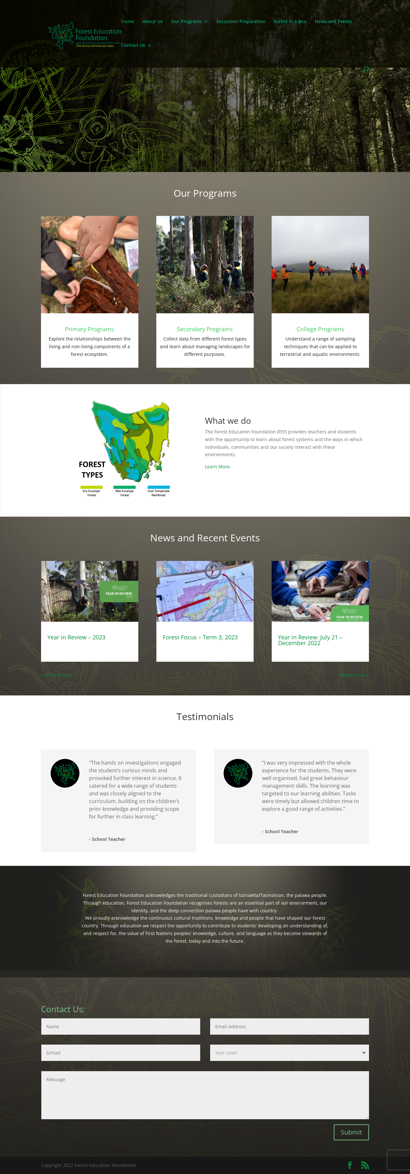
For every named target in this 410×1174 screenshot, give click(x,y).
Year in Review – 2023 (76, 637)
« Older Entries (57, 675)
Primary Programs (89, 329)
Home (127, 21)
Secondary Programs (205, 329)
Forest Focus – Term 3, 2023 (200, 637)
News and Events (333, 21)
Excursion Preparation (241, 21)
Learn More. (218, 467)
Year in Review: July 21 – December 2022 (310, 640)
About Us (153, 21)
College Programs (320, 329)
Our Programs (186, 21)
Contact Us (133, 45)
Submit (351, 1132)
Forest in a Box (290, 21)
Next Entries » (354, 675)
